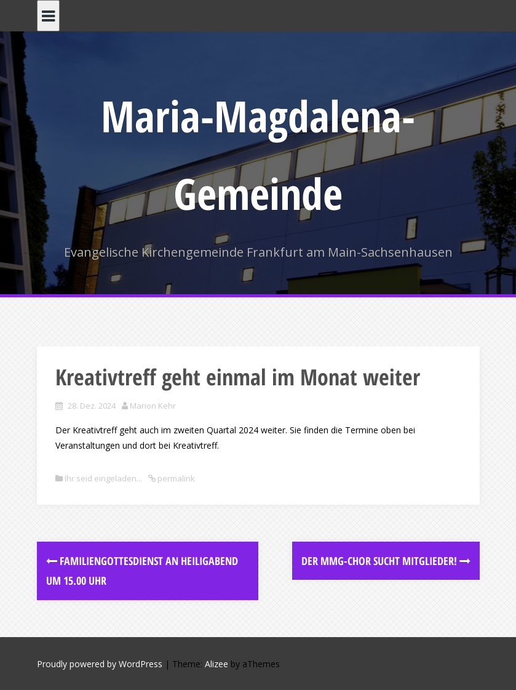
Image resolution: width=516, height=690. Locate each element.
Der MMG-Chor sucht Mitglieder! (385, 560)
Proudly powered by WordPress (99, 664)
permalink (175, 478)
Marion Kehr (153, 405)
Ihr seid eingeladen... (103, 478)
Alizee (216, 664)
